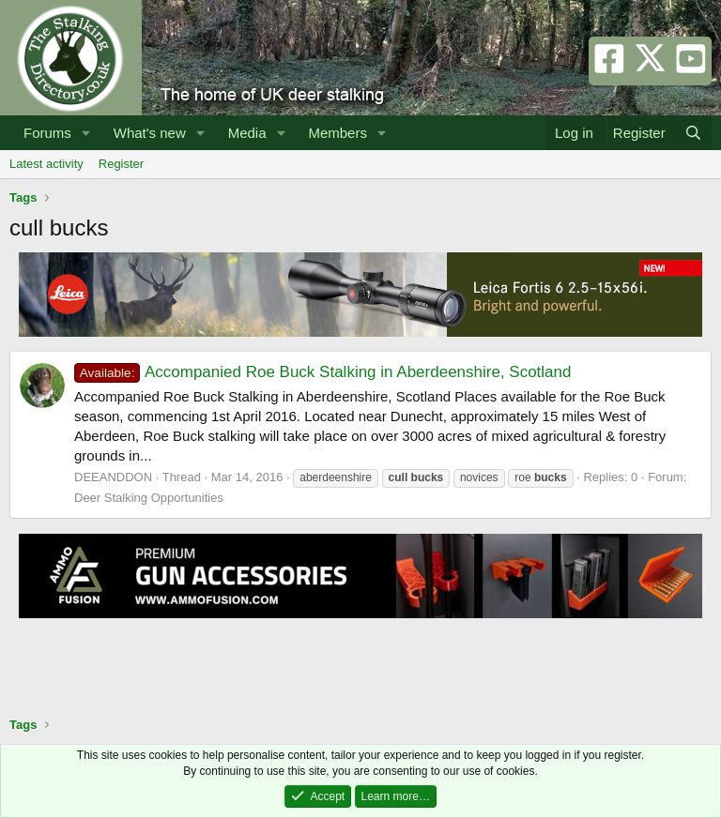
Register (121, 164)
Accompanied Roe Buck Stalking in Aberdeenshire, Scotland (323, 372)
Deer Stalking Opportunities (148, 498)
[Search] (693, 132)
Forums (47, 133)
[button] (86, 132)
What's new (150, 133)
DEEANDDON (113, 477)
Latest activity (46, 164)
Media (247, 133)
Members (337, 133)
